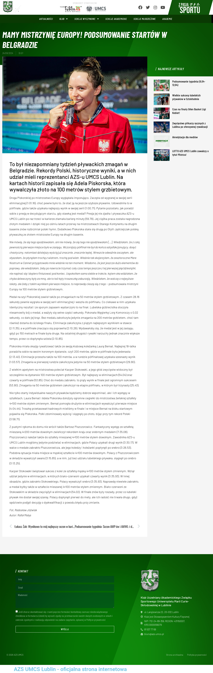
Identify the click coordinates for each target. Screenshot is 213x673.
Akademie (167, 18)
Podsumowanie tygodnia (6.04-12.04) (188, 83)
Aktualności (46, 18)
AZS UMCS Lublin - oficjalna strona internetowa (70, 669)
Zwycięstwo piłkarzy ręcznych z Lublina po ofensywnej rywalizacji (190, 125)
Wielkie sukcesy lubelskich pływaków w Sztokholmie (186, 97)
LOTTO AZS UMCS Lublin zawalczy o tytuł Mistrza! (190, 152)
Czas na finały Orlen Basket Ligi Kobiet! (189, 111)
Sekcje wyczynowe (86, 19)
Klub (63, 19)
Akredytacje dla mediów (185, 137)
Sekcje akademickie (116, 18)
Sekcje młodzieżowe (145, 18)
